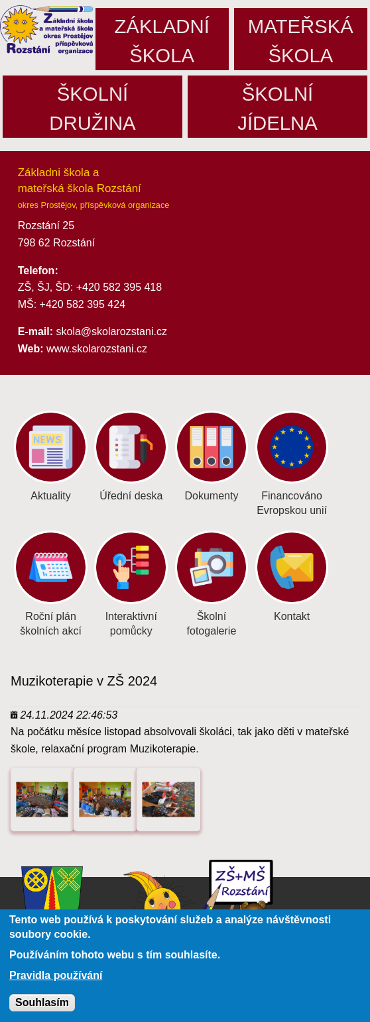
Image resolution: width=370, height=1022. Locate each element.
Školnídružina (92, 108)
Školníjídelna (277, 108)
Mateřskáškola (300, 40)
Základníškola (161, 40)
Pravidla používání (55, 980)
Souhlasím (42, 1007)
